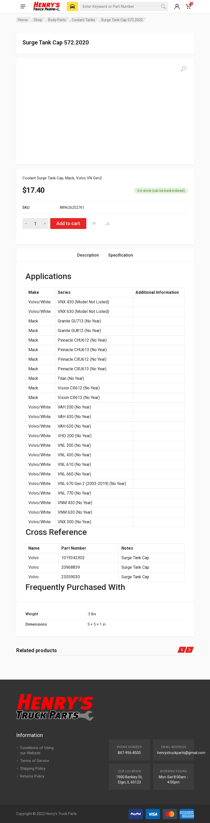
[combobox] (124, 6)
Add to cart (68, 223)
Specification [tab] (120, 255)
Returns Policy (32, 776)
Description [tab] (88, 255)
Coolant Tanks (83, 20)
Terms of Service (34, 760)
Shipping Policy (32, 768)
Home (23, 20)
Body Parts (57, 20)
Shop (38, 20)
